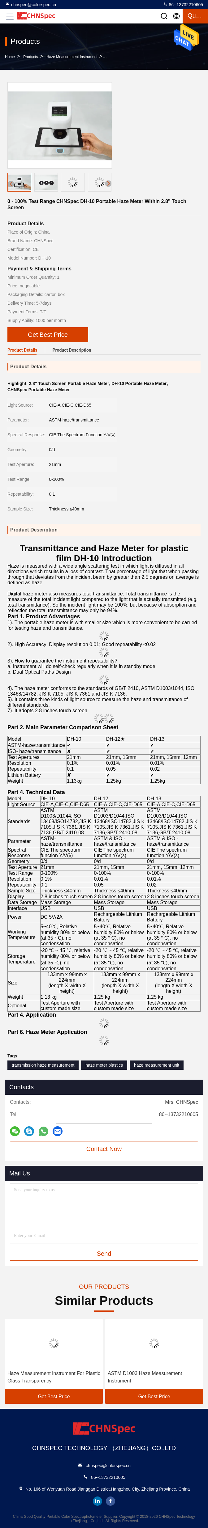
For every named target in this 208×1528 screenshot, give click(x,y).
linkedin (97, 1501)
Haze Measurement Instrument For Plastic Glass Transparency (53, 1377)
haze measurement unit (156, 1065)
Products (30, 57)
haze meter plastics (104, 1065)
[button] (108, 183)
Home (10, 57)
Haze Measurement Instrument (72, 57)
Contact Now (104, 1148)
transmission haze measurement (43, 1065)
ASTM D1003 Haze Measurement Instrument (145, 1377)
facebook (110, 1501)
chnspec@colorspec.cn (30, 4)
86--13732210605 (183, 4)
